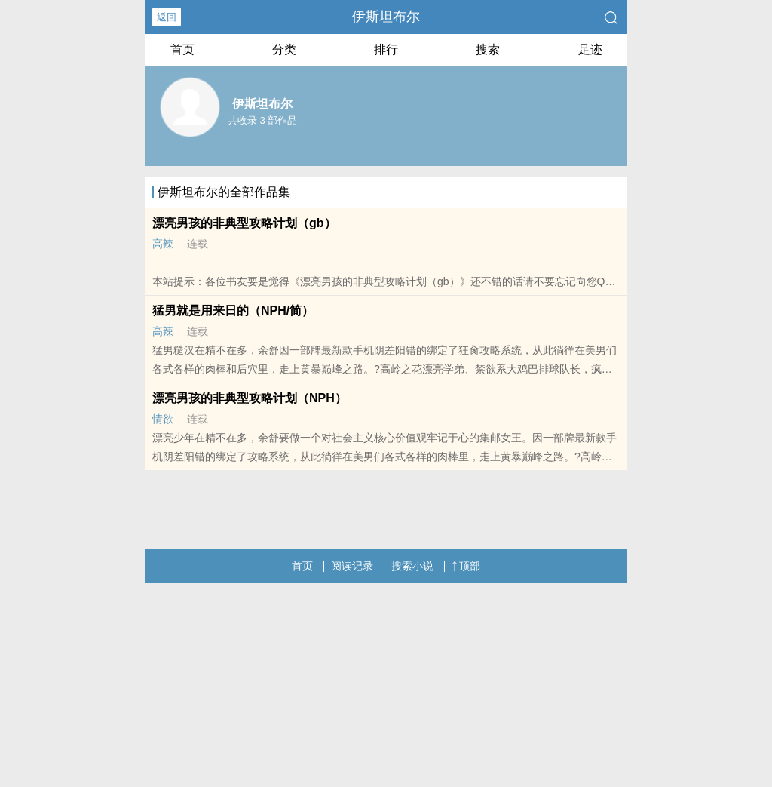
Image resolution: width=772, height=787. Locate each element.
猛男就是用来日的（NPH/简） (233, 310)
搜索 (488, 49)
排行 (386, 49)
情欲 (162, 419)
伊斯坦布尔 (386, 16)
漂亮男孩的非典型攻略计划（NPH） (249, 398)
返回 (166, 17)
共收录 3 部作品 (262, 120)
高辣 (162, 244)
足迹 (590, 49)
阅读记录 (352, 566)
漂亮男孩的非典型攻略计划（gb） (244, 223)
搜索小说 (412, 566)
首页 (182, 49)
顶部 (466, 566)
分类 (284, 49)
